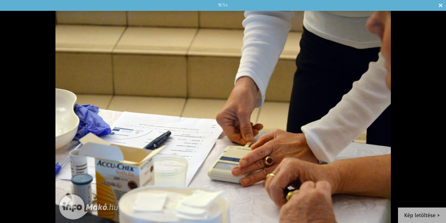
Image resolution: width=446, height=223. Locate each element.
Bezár (440, 5)
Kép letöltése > (422, 216)
